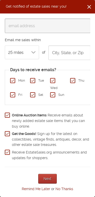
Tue (41, 80)
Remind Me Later (36, 189)
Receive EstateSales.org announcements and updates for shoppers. (49, 155)
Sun (61, 95)
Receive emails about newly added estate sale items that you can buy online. (48, 120)
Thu (81, 80)
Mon (21, 80)
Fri (20, 95)
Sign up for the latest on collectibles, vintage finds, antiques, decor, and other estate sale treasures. (50, 139)
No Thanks (64, 189)
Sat (40, 95)
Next (47, 179)
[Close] (89, 7)
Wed (54, 88)
